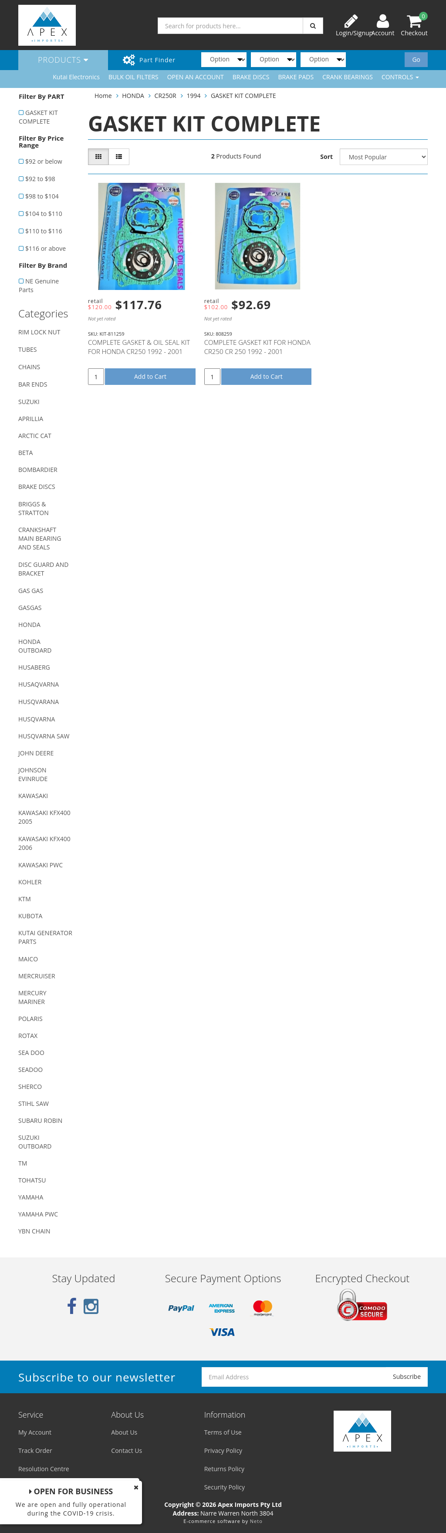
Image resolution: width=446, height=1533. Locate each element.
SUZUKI (29, 402)
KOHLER (30, 882)
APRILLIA (30, 418)
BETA (25, 452)
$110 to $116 (43, 231)
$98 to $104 (42, 196)
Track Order (35, 1450)
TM (22, 1163)
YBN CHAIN (34, 1231)
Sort (326, 156)
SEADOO (30, 1069)
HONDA (29, 624)
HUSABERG (34, 667)
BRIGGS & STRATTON (33, 508)
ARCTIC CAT (34, 435)
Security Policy (224, 1487)
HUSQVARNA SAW (43, 736)
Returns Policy (224, 1469)
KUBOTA (30, 916)
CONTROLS (400, 77)
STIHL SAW (33, 1103)
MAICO (28, 959)
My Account (34, 1432)
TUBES (27, 349)
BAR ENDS (32, 384)
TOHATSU (32, 1180)
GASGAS (29, 607)
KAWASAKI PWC (40, 865)
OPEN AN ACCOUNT (195, 77)
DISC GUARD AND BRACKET (43, 568)
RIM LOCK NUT (39, 332)
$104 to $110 (43, 213)
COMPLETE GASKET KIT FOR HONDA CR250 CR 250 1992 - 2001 (257, 347)
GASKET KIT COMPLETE (38, 116)
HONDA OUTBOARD (34, 645)
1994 (193, 95)
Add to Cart (150, 376)
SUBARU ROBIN (40, 1120)
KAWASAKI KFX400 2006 (44, 843)
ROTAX (27, 1035)
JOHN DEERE (36, 753)
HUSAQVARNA (38, 684)
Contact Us (126, 1450)
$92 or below (43, 161)
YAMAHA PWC (38, 1214)
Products (63, 59)
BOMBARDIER (37, 469)
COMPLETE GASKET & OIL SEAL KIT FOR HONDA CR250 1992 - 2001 (139, 347)
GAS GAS (30, 590)
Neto (256, 1521)
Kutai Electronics (76, 77)
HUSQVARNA (36, 719)
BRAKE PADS (296, 77)
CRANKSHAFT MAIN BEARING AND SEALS (39, 538)
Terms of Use (223, 1432)
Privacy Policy (223, 1450)
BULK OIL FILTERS (133, 77)
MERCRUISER (36, 976)
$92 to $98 (40, 179)
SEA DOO (31, 1052)
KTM (24, 899)
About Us (124, 1432)
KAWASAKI (33, 796)
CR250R (165, 95)
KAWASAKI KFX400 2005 (44, 817)
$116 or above (45, 248)
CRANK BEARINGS (347, 77)
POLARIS (30, 1018)
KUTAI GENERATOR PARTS (45, 937)
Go (416, 59)
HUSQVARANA (38, 701)
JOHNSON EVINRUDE (32, 774)
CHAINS (29, 367)
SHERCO (30, 1086)
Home (103, 95)
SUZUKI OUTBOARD (34, 1141)
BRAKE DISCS (251, 77)
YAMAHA (30, 1197)
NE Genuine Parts (39, 285)
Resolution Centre (43, 1469)
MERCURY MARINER (32, 997)
